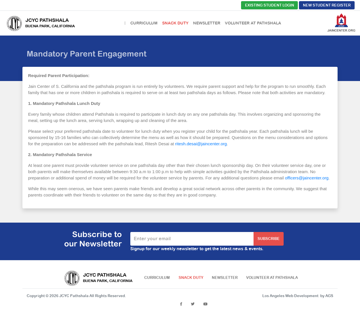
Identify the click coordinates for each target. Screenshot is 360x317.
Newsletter (206, 23)
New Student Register (327, 5)
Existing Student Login (269, 5)
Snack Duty (175, 23)
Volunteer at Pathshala (253, 23)
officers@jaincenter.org (306, 177)
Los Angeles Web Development (290, 296)
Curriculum (144, 23)
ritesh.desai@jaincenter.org (201, 143)
